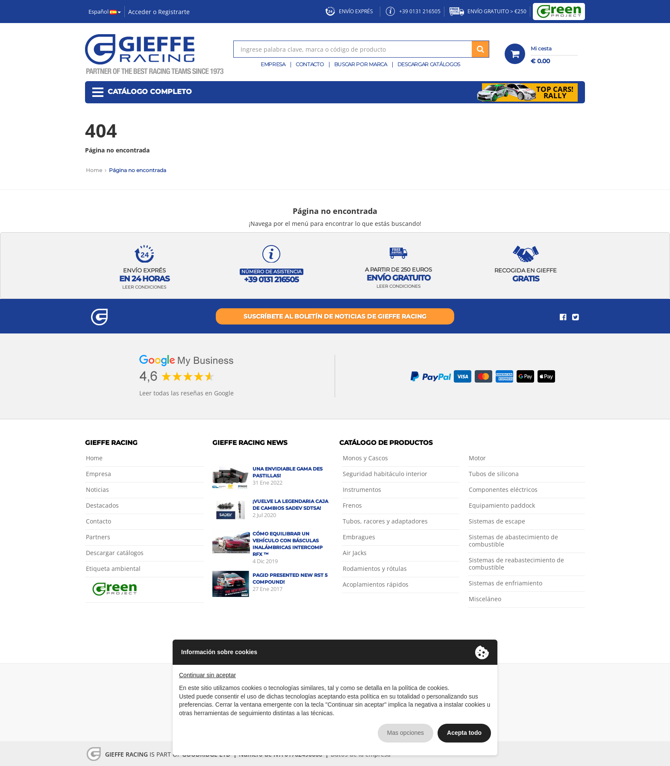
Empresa (273, 64)
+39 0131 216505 (413, 11)
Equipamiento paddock (502, 505)
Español (104, 11)
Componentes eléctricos (503, 489)
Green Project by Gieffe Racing (559, 11)
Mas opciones (405, 732)
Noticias (97, 489)
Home (94, 170)
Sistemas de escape (497, 521)
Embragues (359, 537)
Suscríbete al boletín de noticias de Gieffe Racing (335, 316)
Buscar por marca (360, 64)
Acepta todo (464, 732)
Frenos (352, 505)
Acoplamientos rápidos (375, 584)
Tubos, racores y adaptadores (385, 521)
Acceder (139, 12)
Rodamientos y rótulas (375, 568)
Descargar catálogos (428, 64)
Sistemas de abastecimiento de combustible (513, 540)
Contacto (310, 64)
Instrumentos (362, 489)
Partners (98, 537)
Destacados (102, 505)
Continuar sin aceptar (207, 675)
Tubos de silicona (494, 474)
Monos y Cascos (365, 458)
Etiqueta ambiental (113, 568)
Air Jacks (355, 553)
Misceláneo (485, 599)
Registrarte (174, 12)
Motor (477, 458)
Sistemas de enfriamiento (505, 583)
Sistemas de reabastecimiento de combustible (516, 563)
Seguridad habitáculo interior (385, 474)
